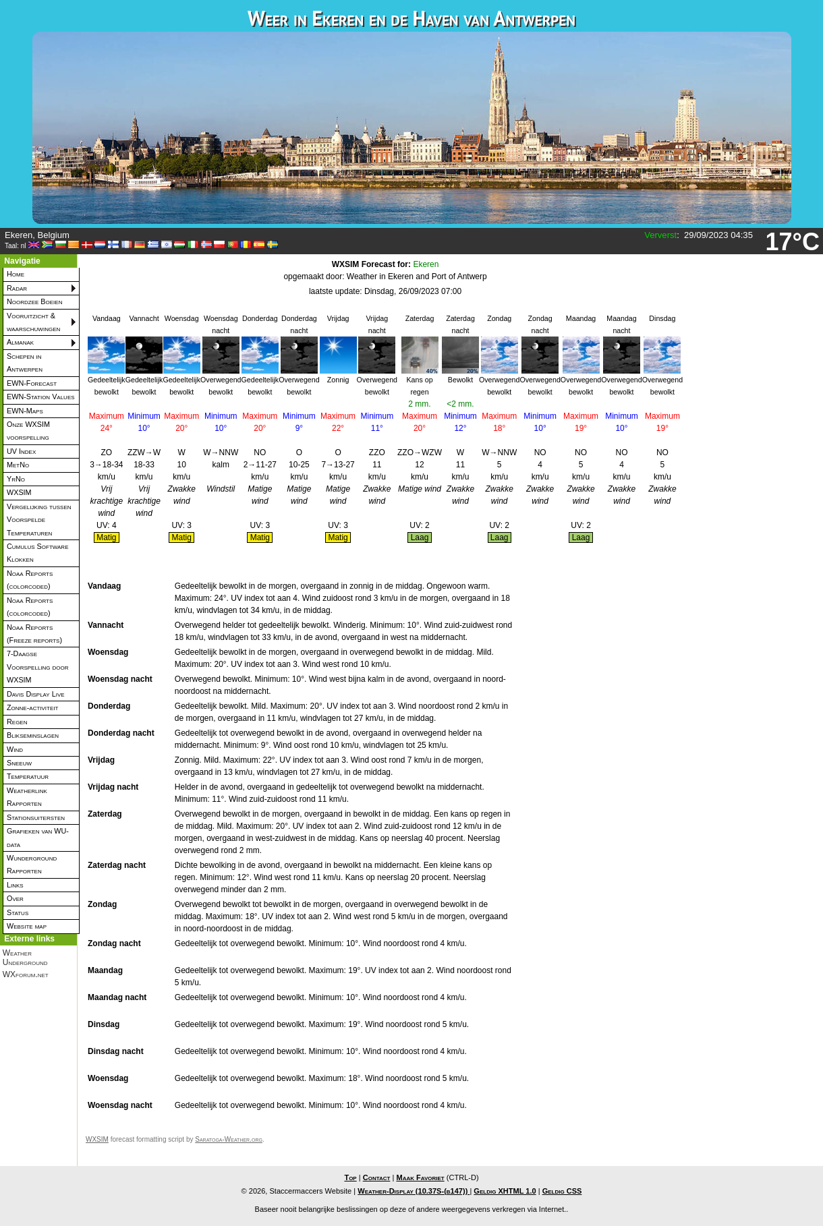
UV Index (21, 451)
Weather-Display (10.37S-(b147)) (414, 1191)
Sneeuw (19, 763)
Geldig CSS (562, 1191)
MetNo (18, 465)
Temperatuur (28, 776)
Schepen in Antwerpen (24, 362)
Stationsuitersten (36, 817)
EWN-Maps (25, 411)
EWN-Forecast (32, 383)
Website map (27, 926)
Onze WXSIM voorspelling (28, 430)
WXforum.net (26, 974)
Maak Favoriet (420, 1177)
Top (350, 1177)
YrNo (16, 479)
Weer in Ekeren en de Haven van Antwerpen (411, 18)
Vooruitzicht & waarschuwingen (33, 322)
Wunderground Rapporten (32, 864)
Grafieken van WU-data (38, 837)
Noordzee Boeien (34, 301)
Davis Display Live (36, 694)
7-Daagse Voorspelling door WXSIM (38, 666)
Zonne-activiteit (32, 707)
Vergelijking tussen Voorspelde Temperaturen (39, 519)
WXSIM (19, 492)
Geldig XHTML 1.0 (505, 1191)
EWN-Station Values (41, 396)
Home (15, 274)
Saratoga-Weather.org (228, 1139)
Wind (15, 749)
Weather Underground (25, 957)
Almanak (20, 342)
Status (17, 912)
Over (15, 898)
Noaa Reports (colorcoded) (30, 579)
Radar (17, 288)
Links (15, 885)
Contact (377, 1177)
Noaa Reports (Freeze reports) (34, 633)
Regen (17, 722)
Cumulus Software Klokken (37, 552)
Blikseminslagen (33, 735)
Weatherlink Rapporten (27, 796)
